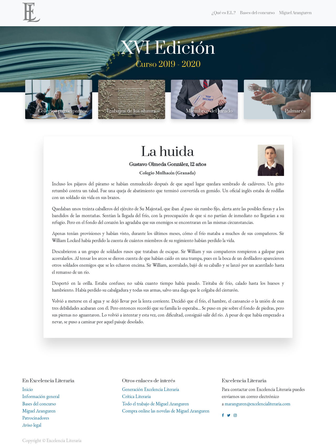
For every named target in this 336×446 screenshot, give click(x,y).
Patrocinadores (35, 418)
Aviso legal (31, 425)
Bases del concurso (39, 404)
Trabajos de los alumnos (133, 111)
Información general (40, 396)
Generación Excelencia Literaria (150, 389)
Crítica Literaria (136, 396)
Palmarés (295, 111)
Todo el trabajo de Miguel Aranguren (155, 404)
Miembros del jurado (209, 111)
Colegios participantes (62, 111)
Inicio (27, 389)
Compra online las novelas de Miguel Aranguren (165, 411)
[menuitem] (223, 13)
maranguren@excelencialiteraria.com (257, 404)
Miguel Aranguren (39, 411)
